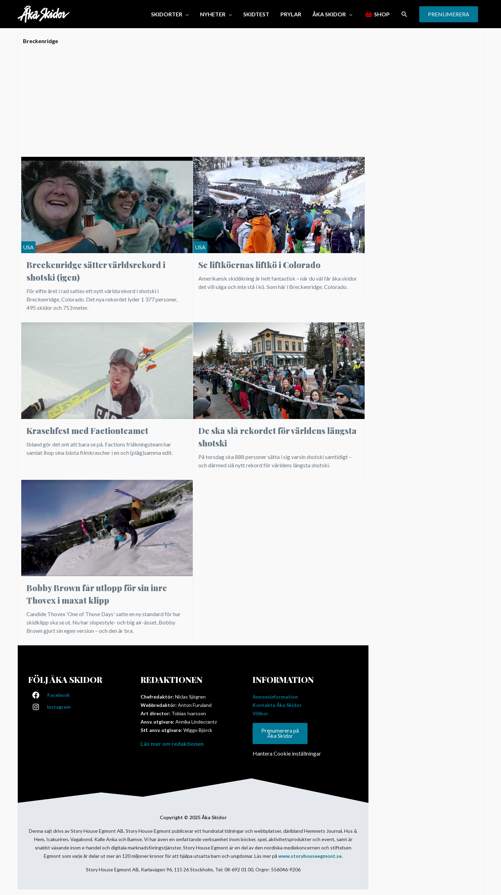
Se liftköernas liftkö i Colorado (259, 264)
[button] (169, 14)
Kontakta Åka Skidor (277, 705)
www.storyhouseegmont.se (310, 856)
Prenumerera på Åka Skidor (280, 733)
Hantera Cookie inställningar (287, 753)
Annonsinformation (275, 697)
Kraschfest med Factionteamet (87, 430)
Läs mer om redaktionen (172, 743)
